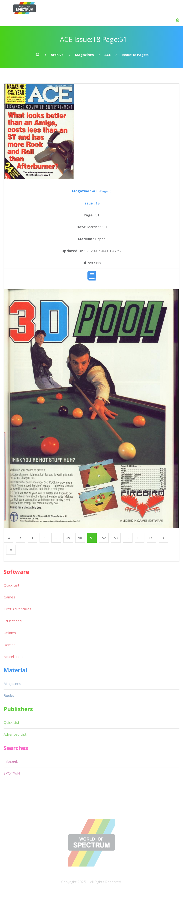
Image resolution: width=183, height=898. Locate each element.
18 (91, 203)
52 (104, 538)
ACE (107, 54)
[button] (177, 20)
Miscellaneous (15, 656)
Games (9, 597)
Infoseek (11, 761)
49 (68, 538)
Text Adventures (17, 609)
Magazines (84, 54)
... (56, 538)
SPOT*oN (12, 773)
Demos (9, 644)
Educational (13, 620)
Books (9, 695)
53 (116, 538)
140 (151, 538)
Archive (57, 54)
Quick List (11, 585)
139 (139, 538)
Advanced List (15, 734)
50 (80, 538)
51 (92, 538)
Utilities (10, 632)
